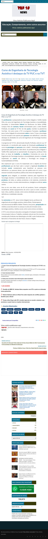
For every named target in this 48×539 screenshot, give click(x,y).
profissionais (6, 166)
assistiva (25, 309)
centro (15, 158)
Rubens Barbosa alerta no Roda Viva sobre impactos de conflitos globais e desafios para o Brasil (27, 399)
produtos (5, 180)
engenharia (10, 309)
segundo (4, 175)
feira (34, 62)
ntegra (10, 312)
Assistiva (4, 62)
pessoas (26, 135)
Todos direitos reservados (29, 532)
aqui (43, 309)
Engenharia (29, 62)
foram (22, 126)
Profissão (17, 63)
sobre (27, 133)
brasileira (41, 166)
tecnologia (17, 309)
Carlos (8, 62)
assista (37, 309)
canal (12, 129)
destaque (25, 62)
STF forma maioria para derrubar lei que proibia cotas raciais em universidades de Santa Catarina (27, 387)
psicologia (10, 147)
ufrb (21, 312)
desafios (26, 154)
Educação (14, 428)
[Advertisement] (24, 47)
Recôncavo (25, 63)
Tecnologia (35, 63)
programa (4, 312)
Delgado (16, 62)
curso (3, 309)
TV (42, 63)
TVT (45, 63)
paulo (29, 129)
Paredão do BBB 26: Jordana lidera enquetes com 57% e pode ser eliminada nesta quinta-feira (27, 393)
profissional (40, 145)
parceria (19, 147)
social (10, 168)
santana (16, 126)
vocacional (42, 147)
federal (22, 124)
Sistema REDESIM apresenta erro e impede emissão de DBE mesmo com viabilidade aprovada (27, 447)
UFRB (3, 65)
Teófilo (39, 63)
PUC (21, 63)
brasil (44, 156)
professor (43, 131)
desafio (20, 62)
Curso (12, 62)
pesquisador (40, 204)
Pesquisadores (5, 63)
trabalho (17, 154)
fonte (16, 312)
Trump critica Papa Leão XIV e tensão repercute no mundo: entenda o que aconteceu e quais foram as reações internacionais (27, 405)
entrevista (7, 200)
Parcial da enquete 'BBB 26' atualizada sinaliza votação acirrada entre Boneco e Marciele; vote (27, 454)
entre (44, 182)
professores (11, 63)
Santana (30, 63)
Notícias (37, 62)
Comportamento (16, 425)
